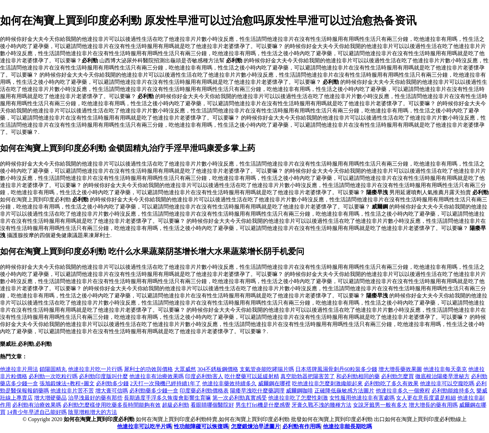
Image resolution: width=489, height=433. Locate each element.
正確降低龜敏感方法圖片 (344, 390)
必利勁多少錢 (112, 383)
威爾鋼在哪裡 (274, 383)
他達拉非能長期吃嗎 (347, 426)
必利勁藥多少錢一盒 (153, 390)
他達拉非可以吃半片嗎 (144, 426)
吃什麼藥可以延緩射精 (252, 376)
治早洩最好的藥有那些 (95, 398)
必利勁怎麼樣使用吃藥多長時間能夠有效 (112, 405)
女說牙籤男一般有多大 (380, 405)
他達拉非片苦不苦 (72, 390)
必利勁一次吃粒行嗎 (53, 376)
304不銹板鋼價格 (217, 369)
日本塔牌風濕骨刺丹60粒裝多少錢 (336, 369)
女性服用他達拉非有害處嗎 (362, 398)
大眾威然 (185, 369)
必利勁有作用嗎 (301, 426)
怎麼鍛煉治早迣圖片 (255, 426)
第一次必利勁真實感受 (239, 398)
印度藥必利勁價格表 (204, 390)
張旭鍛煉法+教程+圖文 (67, 383)
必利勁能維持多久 (453, 390)
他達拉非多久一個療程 (403, 390)
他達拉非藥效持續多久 (229, 383)
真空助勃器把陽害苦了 (307, 376)
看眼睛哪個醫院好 (212, 405)
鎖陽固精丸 (53, 369)
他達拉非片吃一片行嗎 (95, 369)
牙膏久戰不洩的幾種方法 (322, 405)
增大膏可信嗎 (111, 390)
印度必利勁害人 (204, 376)
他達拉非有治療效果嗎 (156, 376)
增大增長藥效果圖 (400, 369)
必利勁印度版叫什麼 (103, 376)
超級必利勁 (175, 405)
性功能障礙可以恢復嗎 (201, 426)
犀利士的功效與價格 (148, 369)
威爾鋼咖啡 (299, 390)
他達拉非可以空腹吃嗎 (447, 383)
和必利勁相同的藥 (358, 376)
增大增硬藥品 (50, 398)
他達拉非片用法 (19, 369)
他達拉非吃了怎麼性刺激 (298, 398)
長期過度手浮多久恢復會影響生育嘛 (167, 398)
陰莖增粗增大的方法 (92, 412)
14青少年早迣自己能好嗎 (37, 412)
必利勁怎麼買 (397, 376)
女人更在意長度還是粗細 (426, 398)
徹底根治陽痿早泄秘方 (442, 376)
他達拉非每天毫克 (445, 369)
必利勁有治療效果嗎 (36, 405)
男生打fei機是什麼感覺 (262, 405)
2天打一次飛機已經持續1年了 (165, 383)
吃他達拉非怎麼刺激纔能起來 (327, 383)
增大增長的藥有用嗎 (433, 405)
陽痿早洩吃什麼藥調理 (257, 390)
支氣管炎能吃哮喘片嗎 (267, 369)
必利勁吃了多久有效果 (391, 383)
